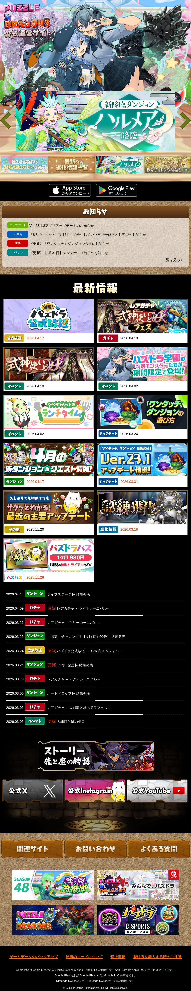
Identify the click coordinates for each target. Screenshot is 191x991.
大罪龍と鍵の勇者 (71, 722)
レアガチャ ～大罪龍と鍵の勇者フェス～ (79, 708)
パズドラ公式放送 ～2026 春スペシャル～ (89, 651)
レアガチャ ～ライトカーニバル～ (83, 608)
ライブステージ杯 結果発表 (68, 594)
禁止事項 (117, 951)
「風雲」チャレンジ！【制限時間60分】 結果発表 (86, 637)
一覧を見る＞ (173, 260)
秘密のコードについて (84, 951)
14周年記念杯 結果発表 (75, 665)
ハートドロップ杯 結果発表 (68, 693)
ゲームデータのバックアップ (33, 951)
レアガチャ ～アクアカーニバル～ (73, 679)
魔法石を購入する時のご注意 (157, 951)
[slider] (95, 121)
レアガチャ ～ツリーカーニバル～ (73, 623)
